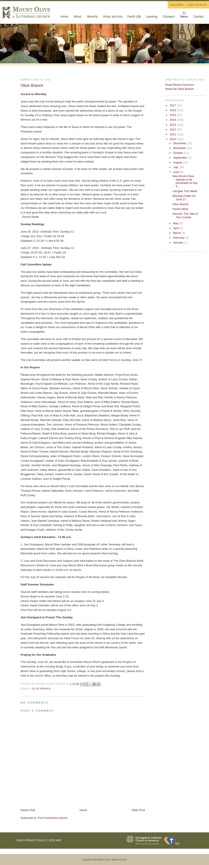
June (176, 172)
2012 (173, 129)
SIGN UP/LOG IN (197, 4)
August (178, 162)
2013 (173, 124)
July (176, 167)
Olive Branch (32, 85)
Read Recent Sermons (179, 84)
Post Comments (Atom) (52, 818)
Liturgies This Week (184, 191)
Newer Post (28, 810)
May (176, 223)
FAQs (19, 840)
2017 (173, 105)
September (180, 157)
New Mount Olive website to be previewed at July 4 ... (184, 181)
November (180, 148)
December (180, 143)
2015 (173, 115)
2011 (173, 134)
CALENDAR (176, 4)
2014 (173, 119)
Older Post (138, 810)
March (177, 233)
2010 (173, 139)
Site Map (55, 840)
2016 (173, 110)
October (178, 152)
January (178, 242)
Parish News (180, 209)
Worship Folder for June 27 (184, 197)
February (179, 237)
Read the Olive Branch (179, 89)
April (176, 228)
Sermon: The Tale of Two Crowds (185, 215)
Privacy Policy (36, 840)
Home (83, 810)
